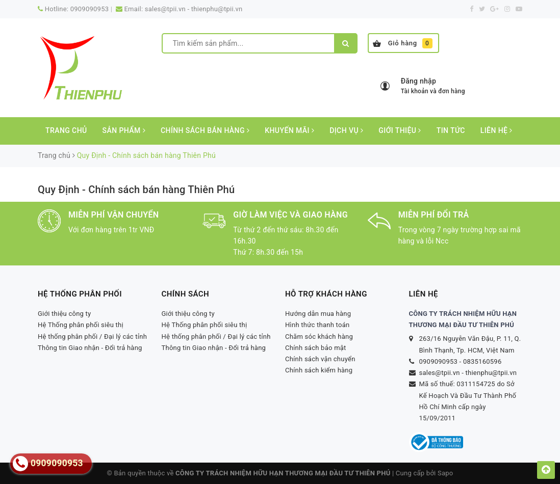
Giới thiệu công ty (64, 313)
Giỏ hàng (402, 43)
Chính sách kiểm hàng (318, 370)
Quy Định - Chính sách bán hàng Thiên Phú (136, 189)
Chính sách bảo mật (315, 348)
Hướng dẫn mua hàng (318, 313)
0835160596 (482, 361)
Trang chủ (66, 130)
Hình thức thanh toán (317, 325)
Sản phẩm (124, 130)
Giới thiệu (399, 130)
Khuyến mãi (289, 130)
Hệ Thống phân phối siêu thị (80, 325)
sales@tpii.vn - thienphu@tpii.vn (194, 9)
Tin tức (451, 130)
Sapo (445, 473)
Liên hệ (496, 130)
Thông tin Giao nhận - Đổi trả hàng (90, 348)
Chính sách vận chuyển (320, 359)
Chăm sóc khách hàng (319, 336)
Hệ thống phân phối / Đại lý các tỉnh (92, 336)
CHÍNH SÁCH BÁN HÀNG (205, 130)
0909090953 (89, 9)
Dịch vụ (346, 130)
